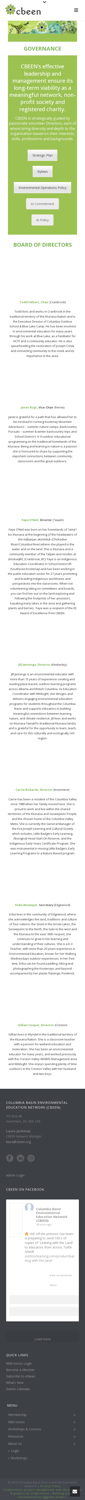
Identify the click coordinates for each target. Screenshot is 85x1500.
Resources (16, 1436)
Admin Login (15, 1175)
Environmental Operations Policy (42, 187)
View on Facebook (61, 1275)
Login (13, 1451)
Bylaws (42, 171)
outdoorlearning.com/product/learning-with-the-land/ (50, 1258)
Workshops (17, 1458)
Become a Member (20, 1370)
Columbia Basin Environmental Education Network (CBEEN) (52, 1215)
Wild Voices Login (19, 1363)
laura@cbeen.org (18, 1142)
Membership (17, 1415)
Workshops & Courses (24, 1429)
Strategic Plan (42, 155)
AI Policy (42, 220)
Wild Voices (16, 1422)
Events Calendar (18, 1389)
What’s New (15, 1383)
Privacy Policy (49, 1486)
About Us (15, 1443)
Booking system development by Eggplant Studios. (46, 1495)
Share (53, 1285)
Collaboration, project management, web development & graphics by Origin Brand (42, 1491)
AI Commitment (42, 204)
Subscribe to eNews (20, 1376)
